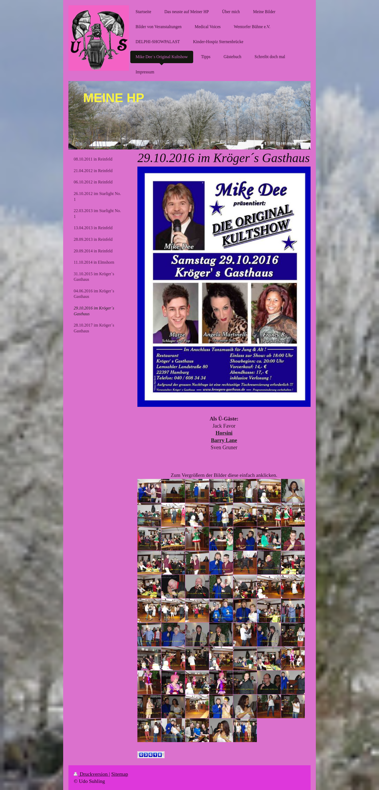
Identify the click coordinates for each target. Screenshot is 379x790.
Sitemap (119, 774)
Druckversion (91, 774)
